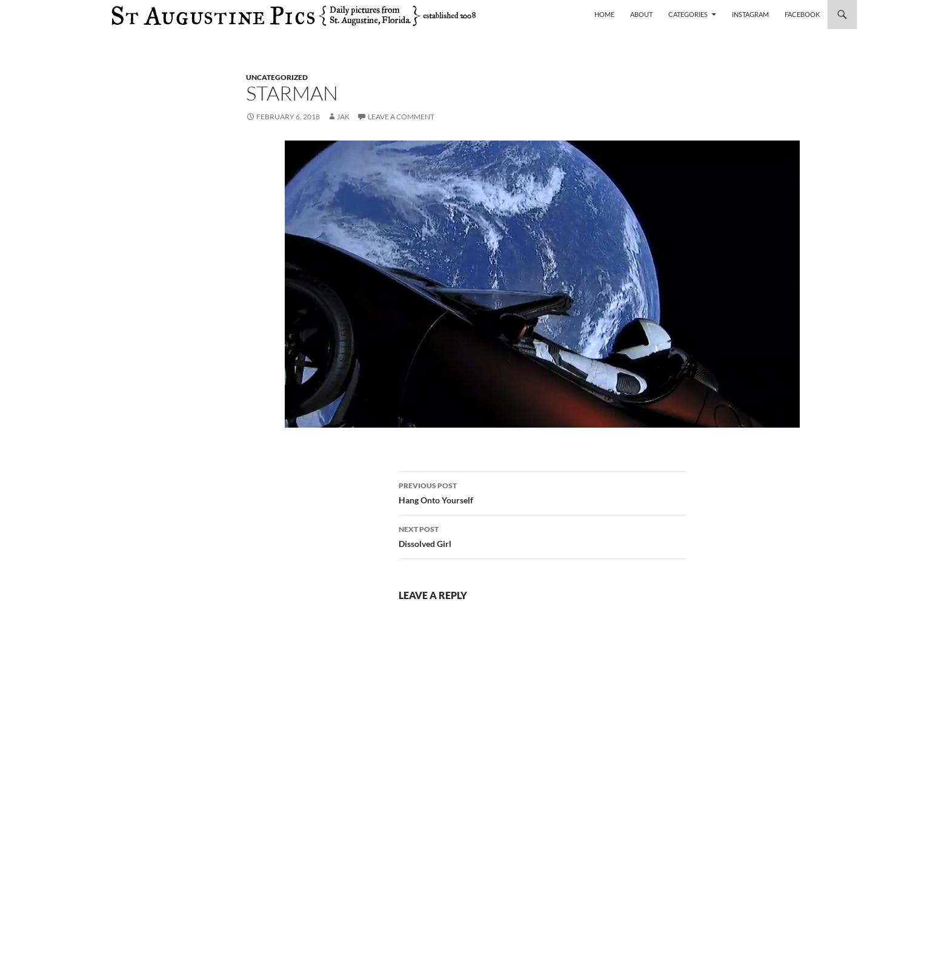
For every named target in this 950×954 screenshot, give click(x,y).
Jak (343, 116)
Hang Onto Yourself (542, 492)
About (641, 14)
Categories (688, 14)
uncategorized (277, 77)
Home (604, 14)
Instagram (750, 14)
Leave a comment (401, 116)
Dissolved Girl (542, 535)
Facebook (802, 14)
